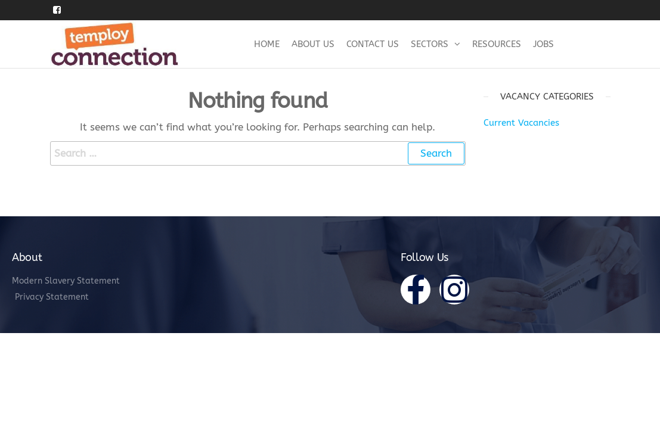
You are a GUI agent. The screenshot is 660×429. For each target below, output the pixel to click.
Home (267, 44)
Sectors (429, 44)
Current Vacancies (521, 122)
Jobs (543, 44)
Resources (496, 44)
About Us (313, 44)
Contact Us (372, 44)
